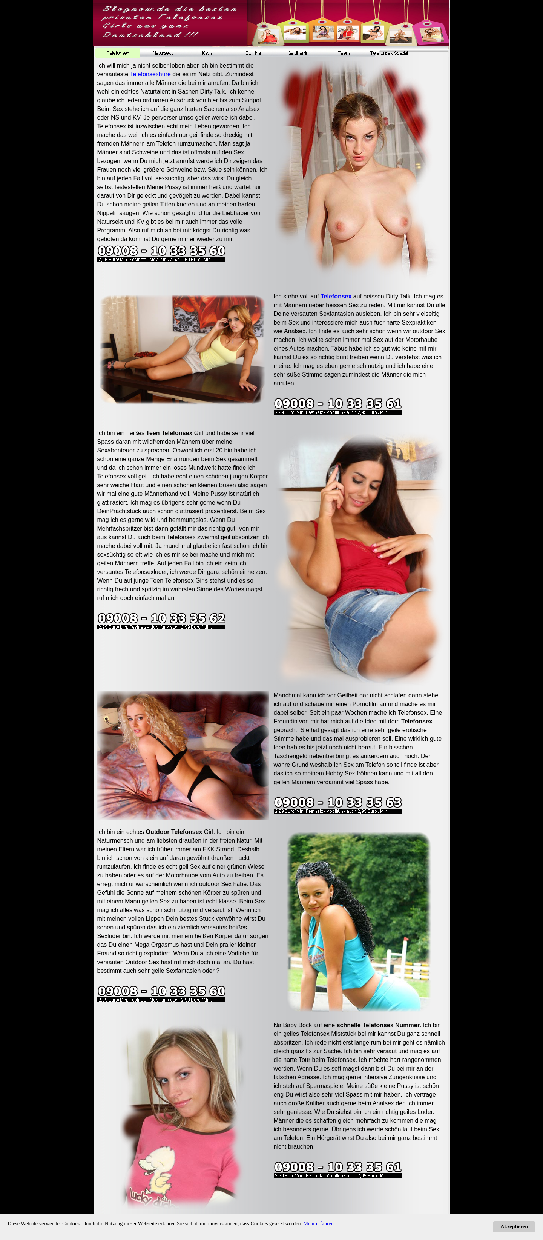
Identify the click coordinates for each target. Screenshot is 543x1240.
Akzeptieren (514, 1226)
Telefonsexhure (150, 74)
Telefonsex (336, 296)
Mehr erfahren (319, 1223)
